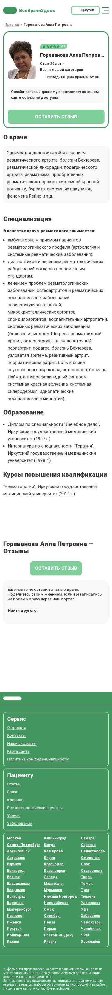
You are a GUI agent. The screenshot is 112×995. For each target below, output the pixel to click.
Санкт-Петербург (23, 845)
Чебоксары (91, 922)
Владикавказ (18, 883)
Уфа (84, 909)
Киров (49, 858)
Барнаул (14, 864)
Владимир (16, 890)
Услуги (13, 815)
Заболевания (19, 823)
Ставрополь (91, 871)
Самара (87, 838)
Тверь (86, 877)
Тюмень (88, 896)
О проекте (16, 727)
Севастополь (93, 851)
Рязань (50, 941)
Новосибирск (56, 903)
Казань (13, 941)
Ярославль (90, 941)
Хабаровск (90, 916)
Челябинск (91, 929)
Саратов (88, 845)
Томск (87, 883)
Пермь (50, 929)
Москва (14, 838)
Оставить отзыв (56, 117)
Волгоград (16, 896)
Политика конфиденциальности (38, 759)
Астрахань (16, 858)
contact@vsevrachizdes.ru (54, 988)
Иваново (14, 916)
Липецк (50, 877)
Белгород (16, 871)
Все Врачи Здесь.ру (12, 698)
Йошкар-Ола (18, 935)
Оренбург (52, 916)
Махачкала (53, 883)
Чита (85, 935)
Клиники (15, 800)
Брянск (13, 877)
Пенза (49, 922)
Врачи (13, 792)
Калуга (49, 845)
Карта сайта (18, 751)
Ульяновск (90, 903)
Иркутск (14, 929)
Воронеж (15, 903)
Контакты (16, 735)
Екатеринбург (19, 909)
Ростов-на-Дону (58, 935)
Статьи (14, 784)
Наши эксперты (21, 743)
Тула (85, 890)
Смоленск (90, 858)
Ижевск (14, 922)
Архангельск (18, 851)
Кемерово (53, 851)
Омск (49, 909)
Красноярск (54, 871)
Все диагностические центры (35, 807)
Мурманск (53, 890)
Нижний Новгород (60, 896)
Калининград (55, 838)
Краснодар (53, 864)
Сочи (85, 864)
